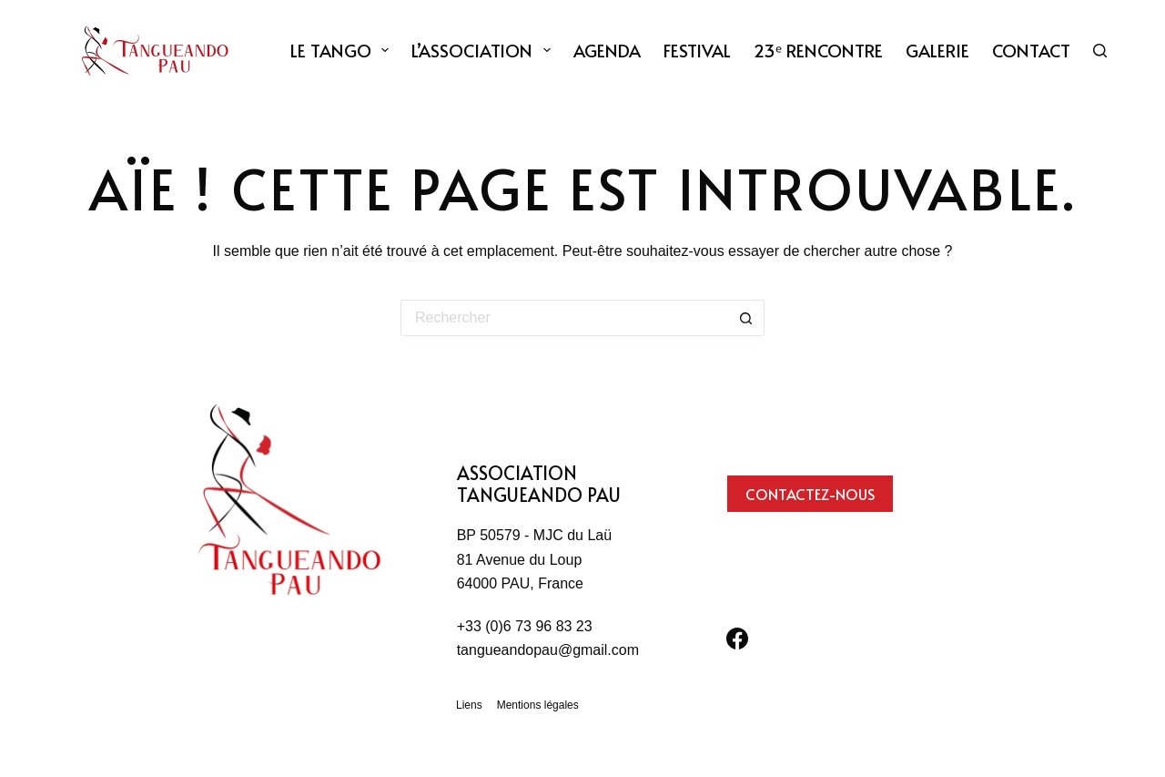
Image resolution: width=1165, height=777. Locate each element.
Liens (469, 705)
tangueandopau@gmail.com (548, 650)
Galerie (937, 50)
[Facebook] (737, 638)
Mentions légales (538, 705)
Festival (697, 50)
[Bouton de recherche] (746, 318)
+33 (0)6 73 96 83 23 (525, 626)
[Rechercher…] (564, 318)
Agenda (607, 50)
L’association (484, 50)
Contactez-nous (810, 494)
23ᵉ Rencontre (818, 50)
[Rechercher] (1100, 50)
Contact (1031, 50)
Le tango (343, 50)
